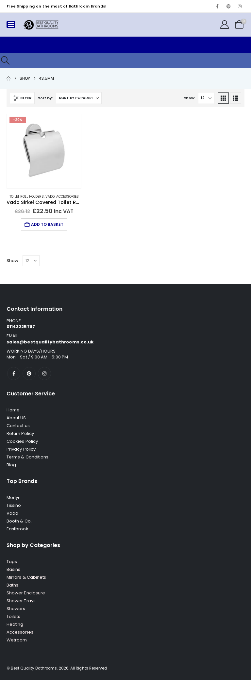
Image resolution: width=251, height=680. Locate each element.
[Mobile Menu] (11, 24)
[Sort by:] (79, 98)
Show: (189, 98)
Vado (50, 196)
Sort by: (45, 98)
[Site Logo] (41, 24)
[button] (5, 60)
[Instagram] (239, 6)
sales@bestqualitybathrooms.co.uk (50, 342)
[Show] (206, 98)
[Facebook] (217, 6)
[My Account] (225, 24)
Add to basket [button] (47, 224)
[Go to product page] (44, 151)
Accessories (67, 196)
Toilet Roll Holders (26, 196)
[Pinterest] (228, 6)
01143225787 (21, 326)
